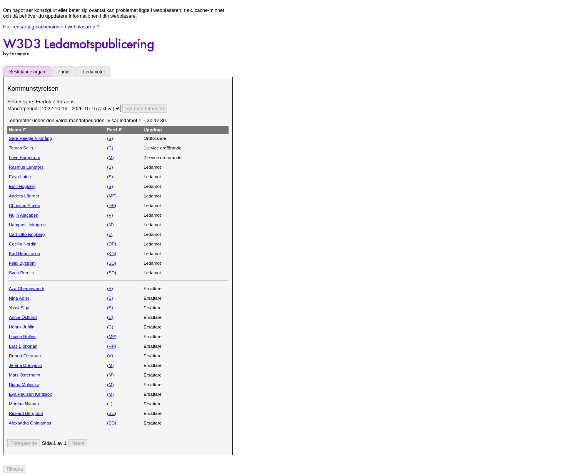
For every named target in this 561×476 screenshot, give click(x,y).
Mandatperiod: (23, 108)
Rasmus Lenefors (26, 167)
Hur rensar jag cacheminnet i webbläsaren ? (51, 27)
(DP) (111, 244)
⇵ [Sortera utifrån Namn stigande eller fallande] (24, 130)
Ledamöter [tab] (94, 72)
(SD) (111, 263)
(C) (110, 148)
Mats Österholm (24, 375)
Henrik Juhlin (22, 327)
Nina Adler (19, 298)
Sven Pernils (21, 272)
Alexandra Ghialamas (30, 423)
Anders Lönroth (24, 196)
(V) (110, 215)
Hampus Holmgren (27, 224)
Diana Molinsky (24, 384)
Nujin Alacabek (23, 215)
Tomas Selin (21, 148)
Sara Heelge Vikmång (30, 138)
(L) (109, 234)
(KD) (111, 253)
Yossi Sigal (19, 307)
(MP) (112, 196)
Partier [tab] (64, 72)
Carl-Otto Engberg (27, 234)
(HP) (111, 205)
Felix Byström (22, 263)
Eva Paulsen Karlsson (30, 394)
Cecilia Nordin (23, 244)
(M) (110, 157)
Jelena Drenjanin (25, 365)
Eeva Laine (20, 176)
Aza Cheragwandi (26, 288)
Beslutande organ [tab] (27, 72)
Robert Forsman (25, 355)
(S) (110, 138)
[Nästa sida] (77, 443)
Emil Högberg (22, 186)
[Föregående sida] (23, 443)
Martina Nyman (24, 403)
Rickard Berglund (26, 413)
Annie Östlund (23, 317)
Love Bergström (24, 157)
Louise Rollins (23, 336)
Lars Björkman (23, 346)
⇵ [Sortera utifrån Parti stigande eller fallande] (120, 130)
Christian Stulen (24, 205)
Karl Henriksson (24, 253)
